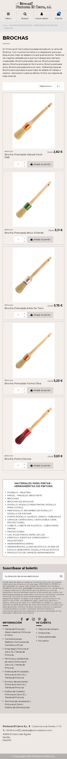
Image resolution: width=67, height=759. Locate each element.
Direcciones (44, 632)
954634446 (12, 730)
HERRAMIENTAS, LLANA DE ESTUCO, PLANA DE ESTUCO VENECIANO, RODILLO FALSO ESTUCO (33, 548)
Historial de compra (48, 629)
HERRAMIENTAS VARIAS (20, 543)
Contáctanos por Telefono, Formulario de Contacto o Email (17, 642)
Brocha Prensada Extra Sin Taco (24, 308)
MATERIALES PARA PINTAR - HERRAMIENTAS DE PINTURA (33, 485)
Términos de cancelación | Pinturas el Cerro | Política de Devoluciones (18, 704)
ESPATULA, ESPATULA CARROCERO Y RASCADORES (28, 539)
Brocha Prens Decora (17, 458)
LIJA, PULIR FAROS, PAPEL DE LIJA (26, 534)
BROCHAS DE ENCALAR (20, 501)
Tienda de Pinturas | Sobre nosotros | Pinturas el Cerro (18, 632)
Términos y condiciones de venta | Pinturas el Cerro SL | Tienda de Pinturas (16, 663)
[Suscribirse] (61, 576)
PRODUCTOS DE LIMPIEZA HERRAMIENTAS (31, 552)
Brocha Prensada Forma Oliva (22, 383)
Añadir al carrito (40, 164)
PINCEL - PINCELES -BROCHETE (24, 495)
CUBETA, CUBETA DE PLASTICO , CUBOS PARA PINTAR (32, 527)
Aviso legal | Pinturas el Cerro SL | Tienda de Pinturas (16, 651)
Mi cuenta (43, 640)
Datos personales (47, 636)
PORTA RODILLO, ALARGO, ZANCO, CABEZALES (34, 516)
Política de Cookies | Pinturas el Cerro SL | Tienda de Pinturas (15, 694)
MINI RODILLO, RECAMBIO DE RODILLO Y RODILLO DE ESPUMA (30, 512)
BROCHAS (13, 498)
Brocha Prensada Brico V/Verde (24, 232)
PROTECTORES (15, 531)
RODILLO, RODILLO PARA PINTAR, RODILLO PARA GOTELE (31, 506)
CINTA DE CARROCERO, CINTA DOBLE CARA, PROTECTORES (32, 521)
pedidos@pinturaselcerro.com (37, 730)
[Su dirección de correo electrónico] (30, 576)
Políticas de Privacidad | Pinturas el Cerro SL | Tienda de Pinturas (17, 674)
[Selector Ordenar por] (46, 86)
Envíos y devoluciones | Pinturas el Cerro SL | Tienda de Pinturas (16, 684)
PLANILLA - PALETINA (19, 492)
